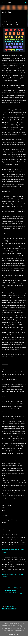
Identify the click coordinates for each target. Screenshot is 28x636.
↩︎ (21, 588)
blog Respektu (10, 606)
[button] (3, 17)
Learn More (11, 634)
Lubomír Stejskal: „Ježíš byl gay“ (13, 588)
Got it (19, 634)
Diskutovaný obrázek (10, 590)
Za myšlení (13, 608)
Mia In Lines (7, 2)
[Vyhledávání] (26, 2)
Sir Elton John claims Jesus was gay (13, 592)
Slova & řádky (5, 608)
